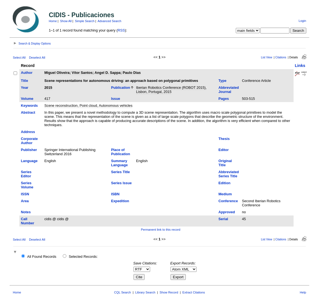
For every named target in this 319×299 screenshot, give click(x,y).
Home (53, 21)
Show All (66, 21)
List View (266, 57)
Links (300, 65)
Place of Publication (120, 152)
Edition (224, 183)
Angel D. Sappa (108, 73)
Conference (228, 201)
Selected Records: (83, 256)
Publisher (29, 150)
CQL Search (122, 292)
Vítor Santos (82, 73)
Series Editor (26, 174)
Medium (225, 194)
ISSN (25, 194)
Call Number (27, 221)
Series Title (120, 172)
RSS (121, 30)
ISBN (115, 194)
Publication (120, 87)
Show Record (169, 292)
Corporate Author (29, 141)
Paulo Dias (132, 73)
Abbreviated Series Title (228, 174)
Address (28, 132)
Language (29, 161)
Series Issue (121, 183)
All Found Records (41, 256)
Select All (19, 57)
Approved (226, 212)
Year (24, 87)
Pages (223, 99)
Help (303, 292)
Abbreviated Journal (228, 89)
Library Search (145, 292)
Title (24, 81)
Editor (223, 150)
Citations (280, 57)
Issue (115, 99)
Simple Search (85, 21)
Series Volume (27, 185)
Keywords (29, 105)
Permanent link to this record (160, 229)
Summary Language (119, 163)
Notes (26, 212)
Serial (223, 219)
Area (24, 201)
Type (222, 81)
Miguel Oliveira (56, 73)
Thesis (224, 139)
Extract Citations (193, 292)
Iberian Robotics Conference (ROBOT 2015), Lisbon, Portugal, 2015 (171, 89)
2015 (48, 87)
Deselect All (37, 57)
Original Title (225, 163)
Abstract (28, 112)
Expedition (120, 201)
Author (26, 73)
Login (302, 20)
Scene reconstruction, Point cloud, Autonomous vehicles (88, 105)
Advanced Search (109, 21)
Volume (27, 99)
